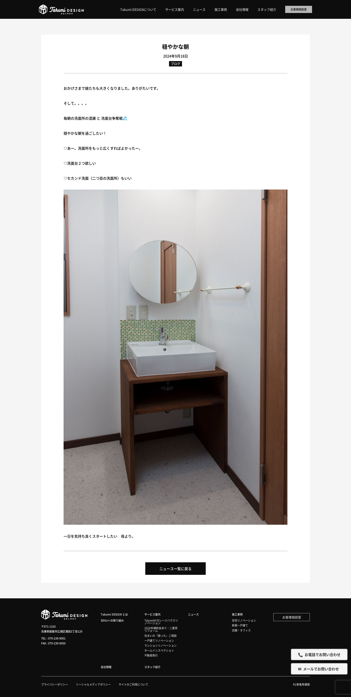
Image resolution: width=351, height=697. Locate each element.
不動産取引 (151, 655)
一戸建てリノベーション (159, 640)
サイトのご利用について (133, 684)
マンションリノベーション (160, 645)
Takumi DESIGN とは (114, 614)
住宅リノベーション (244, 620)
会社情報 (242, 9)
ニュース (199, 9)
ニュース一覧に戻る (175, 568)
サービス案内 (174, 9)
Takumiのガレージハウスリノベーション (161, 621)
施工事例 (220, 9)
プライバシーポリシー (54, 684)
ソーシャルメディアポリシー (93, 684)
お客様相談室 (299, 9)
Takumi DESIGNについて (138, 9)
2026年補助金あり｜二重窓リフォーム (161, 629)
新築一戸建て (240, 625)
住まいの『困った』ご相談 (160, 635)
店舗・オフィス (241, 630)
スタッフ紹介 (266, 9)
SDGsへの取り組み (112, 620)
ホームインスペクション (159, 650)
